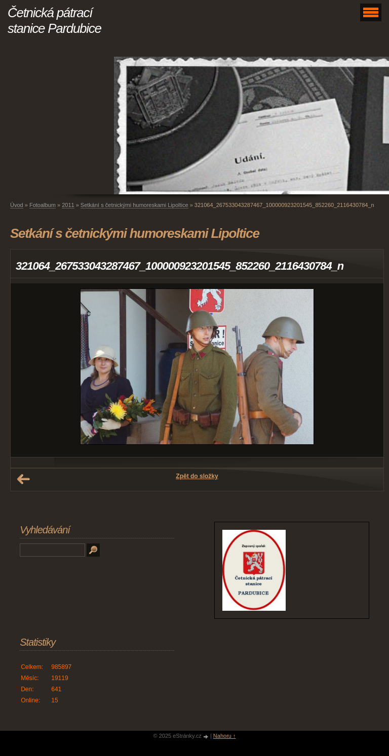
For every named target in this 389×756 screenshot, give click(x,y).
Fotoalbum (42, 205)
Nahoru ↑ (224, 736)
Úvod (16, 205)
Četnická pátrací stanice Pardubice (54, 20)
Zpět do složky (197, 476)
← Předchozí (23, 479)
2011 (68, 205)
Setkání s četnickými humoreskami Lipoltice (134, 205)
